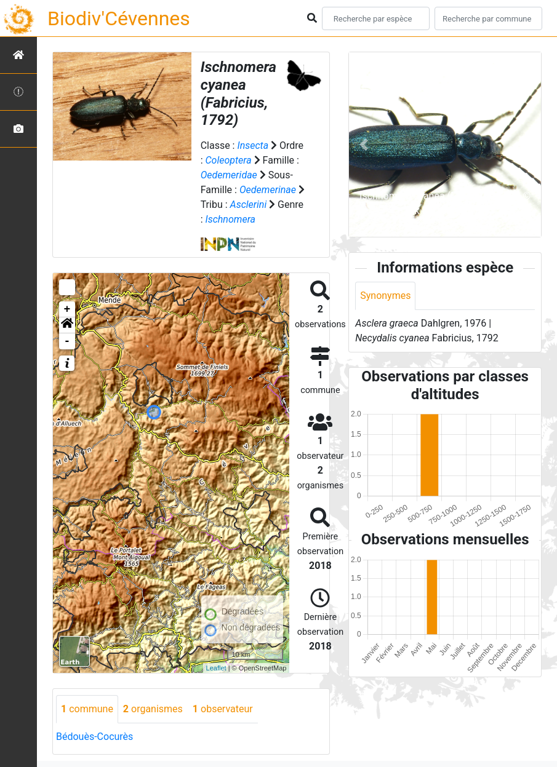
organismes (153, 709)
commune (87, 709)
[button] (67, 325)
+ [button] (67, 309)
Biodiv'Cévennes (118, 18)
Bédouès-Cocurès (94, 736)
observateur (223, 709)
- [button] (67, 341)
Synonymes (385, 295)
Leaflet (216, 668)
